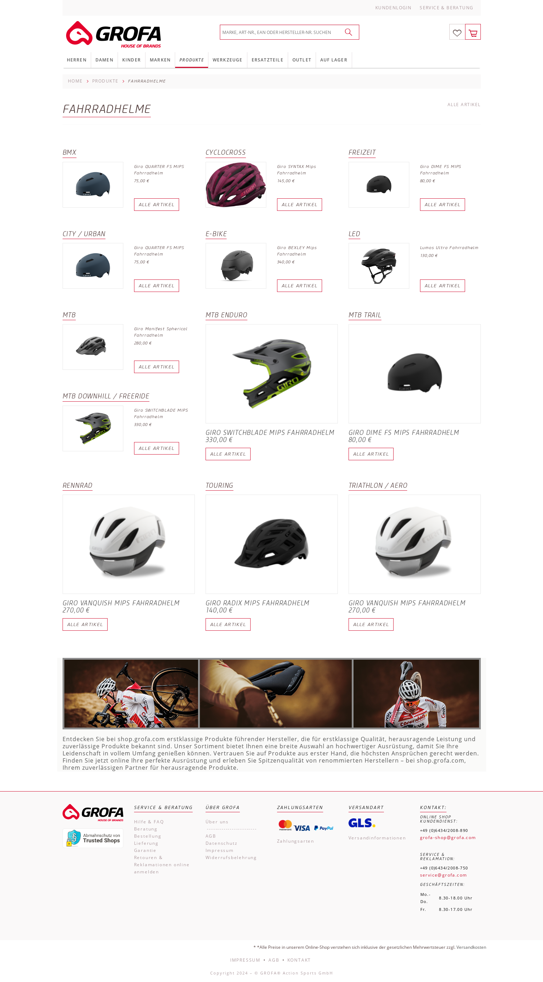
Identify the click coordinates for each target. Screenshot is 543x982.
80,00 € (428, 180)
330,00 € (143, 424)
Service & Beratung (446, 8)
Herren (77, 60)
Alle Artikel (464, 104)
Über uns (217, 822)
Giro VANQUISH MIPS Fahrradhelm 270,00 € (121, 606)
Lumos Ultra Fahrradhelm (449, 247)
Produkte (191, 60)
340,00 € (286, 261)
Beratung (146, 829)
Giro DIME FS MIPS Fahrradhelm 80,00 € (404, 436)
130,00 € (429, 255)
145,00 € (286, 180)
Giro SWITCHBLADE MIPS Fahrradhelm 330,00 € (270, 436)
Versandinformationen (377, 838)
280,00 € (143, 343)
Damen (104, 60)
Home (75, 81)
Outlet (301, 60)
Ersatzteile (267, 60)
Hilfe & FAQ (149, 822)
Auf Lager (333, 60)
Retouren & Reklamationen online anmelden (162, 864)
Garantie (145, 850)
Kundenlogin (393, 8)
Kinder (131, 60)
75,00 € (142, 180)
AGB (211, 836)
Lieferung (146, 843)
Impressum (220, 850)
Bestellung (148, 836)
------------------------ (231, 829)
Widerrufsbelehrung (231, 857)
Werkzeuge (228, 60)
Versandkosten (471, 947)
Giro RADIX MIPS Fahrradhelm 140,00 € (258, 606)
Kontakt (299, 960)
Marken (160, 60)
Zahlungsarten (295, 841)
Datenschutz (222, 843)
